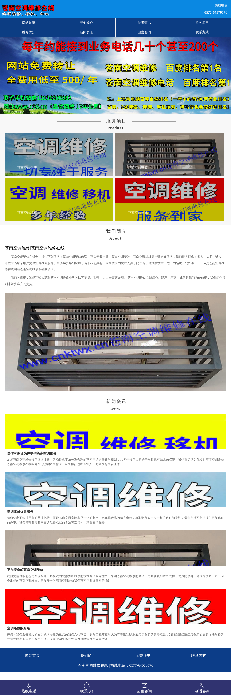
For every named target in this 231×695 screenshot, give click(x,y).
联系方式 (202, 32)
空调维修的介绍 (18, 637)
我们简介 (86, 23)
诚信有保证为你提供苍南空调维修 (31, 461)
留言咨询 (144, 32)
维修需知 (28, 32)
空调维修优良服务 (20, 520)
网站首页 (28, 23)
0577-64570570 (215, 12)
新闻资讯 (86, 32)
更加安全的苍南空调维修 (25, 578)
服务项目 (202, 23)
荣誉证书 (144, 23)
